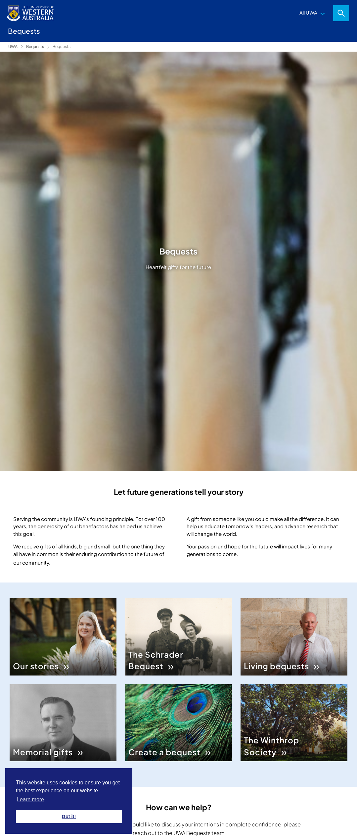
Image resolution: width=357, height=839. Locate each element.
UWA (13, 46)
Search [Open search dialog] (341, 13)
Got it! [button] (69, 816)
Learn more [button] (30, 799)
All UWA (308, 12)
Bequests (35, 46)
